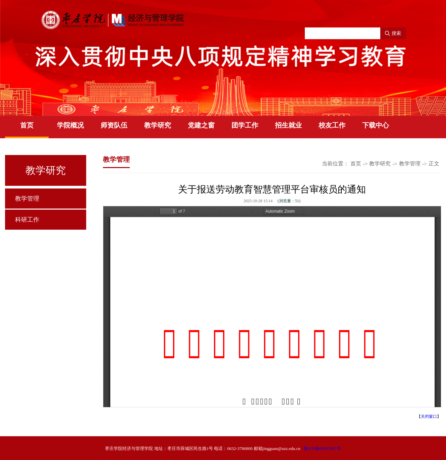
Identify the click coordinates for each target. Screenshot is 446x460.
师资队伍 (114, 125)
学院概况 (70, 125)
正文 (434, 163)
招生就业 (288, 125)
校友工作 (332, 125)
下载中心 (375, 125)
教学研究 (157, 125)
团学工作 (244, 125)
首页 (27, 125)
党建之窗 (201, 125)
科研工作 (27, 219)
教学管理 (27, 198)
